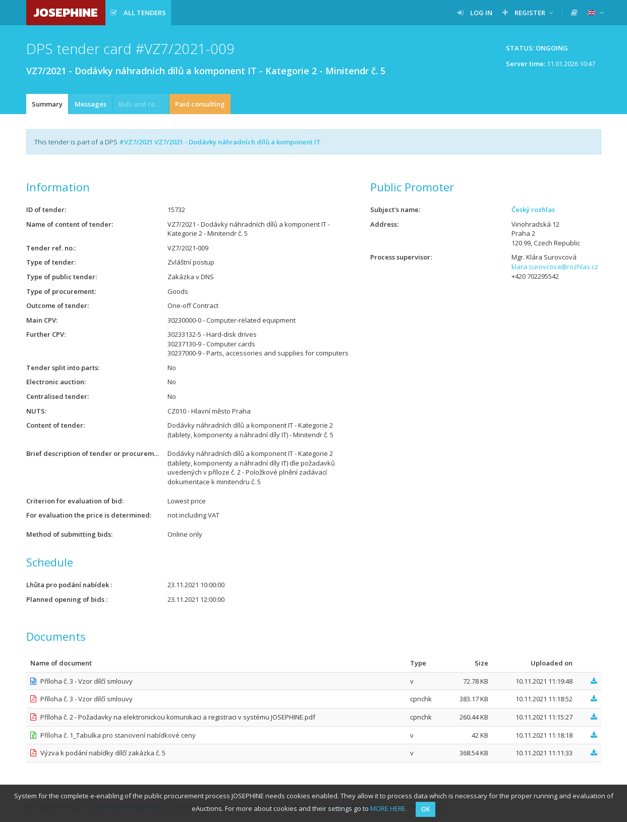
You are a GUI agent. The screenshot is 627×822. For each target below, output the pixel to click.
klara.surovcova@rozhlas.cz (554, 266)
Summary (47, 104)
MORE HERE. (388, 808)
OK (425, 809)
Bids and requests (143, 104)
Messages (90, 104)
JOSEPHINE (66, 12)
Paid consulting (200, 104)
